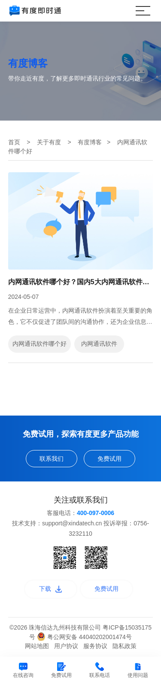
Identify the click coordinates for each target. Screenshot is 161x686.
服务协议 (95, 646)
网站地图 (37, 646)
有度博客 (90, 142)
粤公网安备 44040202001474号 (84, 636)
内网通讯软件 (99, 343)
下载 (50, 588)
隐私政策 (124, 646)
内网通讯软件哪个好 (39, 343)
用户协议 (66, 646)
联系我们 (51, 458)
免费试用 (109, 458)
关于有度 (49, 142)
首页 (14, 142)
